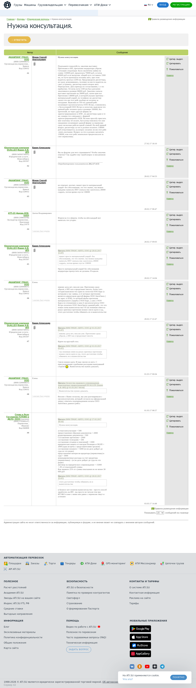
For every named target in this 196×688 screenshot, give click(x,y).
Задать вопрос (79, 649)
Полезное (11, 581)
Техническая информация (81, 642)
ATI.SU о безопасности (80, 587)
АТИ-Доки (88, 563)
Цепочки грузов (172, 563)
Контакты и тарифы (144, 581)
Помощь (72, 620)
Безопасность (77, 581)
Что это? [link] (128, 679)
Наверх (169, 75)
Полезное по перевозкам (81, 632)
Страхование (74, 603)
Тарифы (134, 603)
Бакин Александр (41, 147)
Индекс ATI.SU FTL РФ (16, 603)
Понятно (178, 677)
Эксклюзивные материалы (20, 632)
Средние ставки (13, 608)
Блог (6, 627)
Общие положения (15, 642)
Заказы (32, 563)
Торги (50, 563)
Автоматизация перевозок (24, 557)
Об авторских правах (115, 682)
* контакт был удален (41, 231)
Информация (13, 620)
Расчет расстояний (15, 587)
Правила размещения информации (168, 19)
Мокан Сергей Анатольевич (39, 58)
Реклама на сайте (140, 598)
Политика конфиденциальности (23, 637)
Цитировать (175, 63)
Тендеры (67, 563)
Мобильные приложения (148, 620)
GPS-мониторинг (113, 563)
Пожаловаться (176, 69)
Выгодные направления (18, 614)
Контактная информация (144, 592)
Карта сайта (11, 648)
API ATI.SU (12, 569)
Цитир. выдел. (176, 59)
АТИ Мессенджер (143, 563)
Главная (11, 19)
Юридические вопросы (38, 19)
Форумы (21, 19)
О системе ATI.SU (139, 587)
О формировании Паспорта (83, 608)
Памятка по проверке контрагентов (88, 592)
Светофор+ (73, 598)
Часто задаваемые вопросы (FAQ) (86, 637)
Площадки (12, 563)
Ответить (20, 40)
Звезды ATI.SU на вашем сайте (22, 598)
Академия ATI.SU (14, 592)
